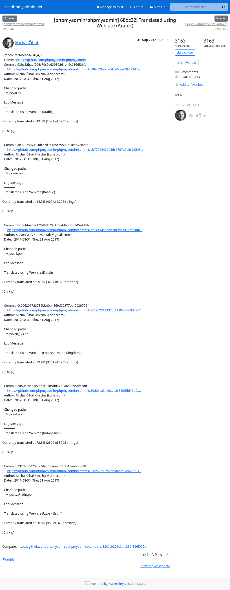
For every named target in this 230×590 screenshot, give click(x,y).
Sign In (136, 7)
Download (186, 63)
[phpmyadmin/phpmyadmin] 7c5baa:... (23, 26)
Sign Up (158, 7)
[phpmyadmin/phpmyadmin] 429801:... (206, 26)
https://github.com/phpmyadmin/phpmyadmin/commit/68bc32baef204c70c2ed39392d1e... (74, 69)
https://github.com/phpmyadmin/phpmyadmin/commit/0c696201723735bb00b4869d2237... (75, 310)
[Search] (224, 7)
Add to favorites (189, 84)
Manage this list (109, 7)
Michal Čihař (27, 42)
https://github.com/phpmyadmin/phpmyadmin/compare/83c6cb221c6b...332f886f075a (82, 546)
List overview (185, 52)
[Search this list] (195, 7)
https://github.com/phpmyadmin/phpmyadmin (51, 60)
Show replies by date (155, 566)
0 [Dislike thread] (154, 554)
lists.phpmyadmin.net (22, 7)
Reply (8, 559)
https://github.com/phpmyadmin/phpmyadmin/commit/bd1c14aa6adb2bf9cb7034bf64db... (74, 230)
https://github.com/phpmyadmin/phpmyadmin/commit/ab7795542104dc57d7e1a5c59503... (75, 149)
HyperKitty (116, 583)
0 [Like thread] (146, 554)
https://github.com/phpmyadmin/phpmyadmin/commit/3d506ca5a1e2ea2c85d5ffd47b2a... (74, 390)
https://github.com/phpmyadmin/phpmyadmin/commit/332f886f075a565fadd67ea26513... (74, 471)
